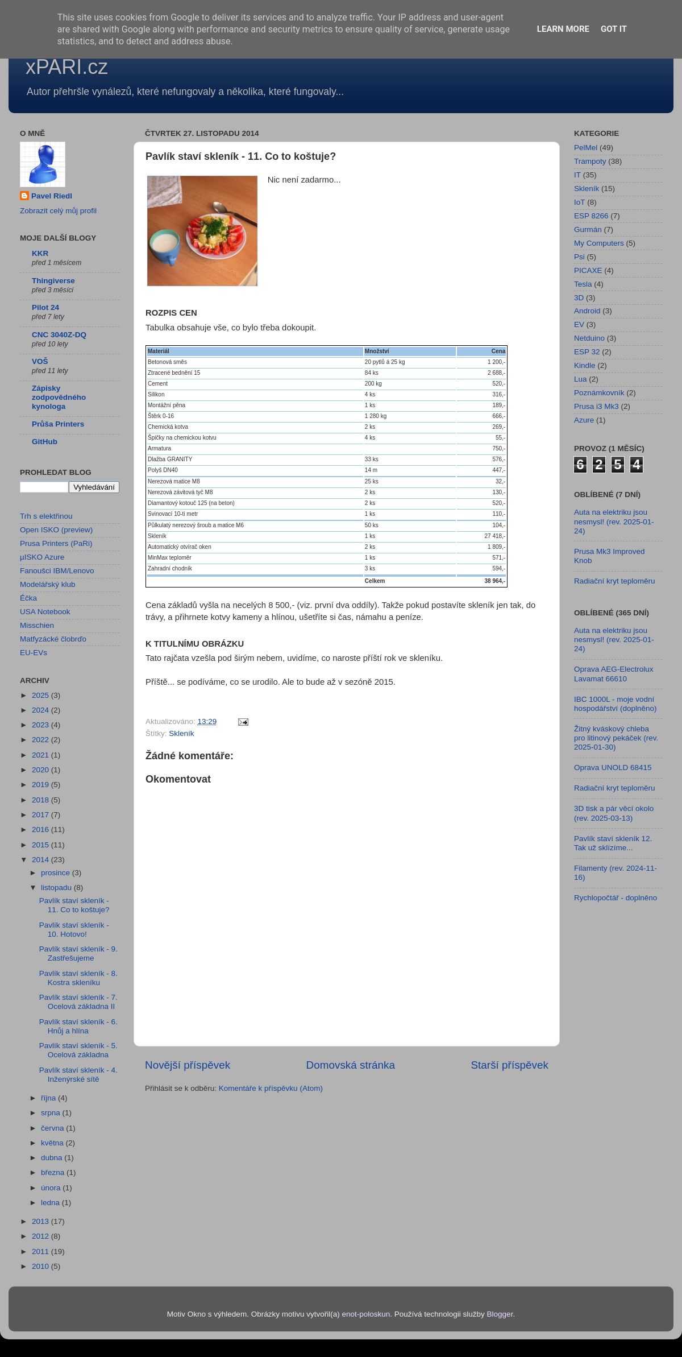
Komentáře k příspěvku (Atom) (271, 1088)
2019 (41, 784)
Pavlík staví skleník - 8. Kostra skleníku (78, 978)
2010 (41, 1266)
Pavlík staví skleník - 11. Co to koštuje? (74, 905)
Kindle (585, 365)
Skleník (181, 733)
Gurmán (588, 229)
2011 (41, 1251)
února (52, 1188)
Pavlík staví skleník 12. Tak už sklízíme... (613, 843)
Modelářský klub (48, 584)
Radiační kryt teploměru (614, 581)
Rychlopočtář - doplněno (615, 897)
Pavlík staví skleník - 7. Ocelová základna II (78, 1002)
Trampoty (590, 161)
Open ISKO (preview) (56, 530)
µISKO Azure (42, 557)
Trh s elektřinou (46, 516)
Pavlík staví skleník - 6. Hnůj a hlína (78, 1026)
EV (579, 324)
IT (577, 175)
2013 (41, 1221)
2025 (41, 695)
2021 (41, 755)
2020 (41, 770)
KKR (40, 253)
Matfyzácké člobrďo (53, 639)
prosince (56, 872)
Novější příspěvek (187, 1065)
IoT (579, 202)
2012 (41, 1236)
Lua (580, 379)
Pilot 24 (45, 307)
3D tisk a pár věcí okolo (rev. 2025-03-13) (614, 813)
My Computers (599, 243)
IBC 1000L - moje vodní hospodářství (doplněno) (615, 704)
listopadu (57, 887)
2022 (41, 739)
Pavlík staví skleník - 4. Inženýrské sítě (78, 1074)
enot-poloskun (366, 1314)
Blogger (500, 1314)
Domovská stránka (350, 1065)
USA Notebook (45, 611)
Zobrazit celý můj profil (58, 210)
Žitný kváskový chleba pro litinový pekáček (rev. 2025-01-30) (616, 738)
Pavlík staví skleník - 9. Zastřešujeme (78, 953)
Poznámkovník (599, 392)
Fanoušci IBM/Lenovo (57, 570)
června (53, 1128)
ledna (51, 1202)
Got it (614, 29)
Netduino (589, 338)
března (53, 1172)
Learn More (563, 29)
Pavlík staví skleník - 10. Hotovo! (74, 929)
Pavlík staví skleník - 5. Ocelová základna (78, 1050)
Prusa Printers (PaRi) (56, 543)
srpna (52, 1112)
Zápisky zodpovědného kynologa (59, 397)
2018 (41, 800)
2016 (41, 829)
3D (579, 297)
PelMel (585, 147)
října (49, 1098)
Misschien (37, 625)
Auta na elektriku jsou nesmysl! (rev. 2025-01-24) (614, 521)
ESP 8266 (591, 216)
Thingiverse (53, 280)
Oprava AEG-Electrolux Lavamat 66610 (614, 673)
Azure (584, 420)
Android (587, 311)
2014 (41, 859)
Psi (579, 257)
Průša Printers (58, 424)
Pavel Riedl (51, 196)
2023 (41, 725)
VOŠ (40, 361)
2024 (41, 710)
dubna (52, 1157)
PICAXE (588, 270)
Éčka (28, 598)
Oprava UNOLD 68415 (613, 767)
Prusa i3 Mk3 (596, 406)
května (53, 1143)
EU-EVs (33, 652)
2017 (41, 814)
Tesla (583, 284)
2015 (41, 845)
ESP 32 (587, 351)
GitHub (44, 441)
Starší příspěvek (510, 1065)
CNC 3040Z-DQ (59, 334)
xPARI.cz (67, 66)
